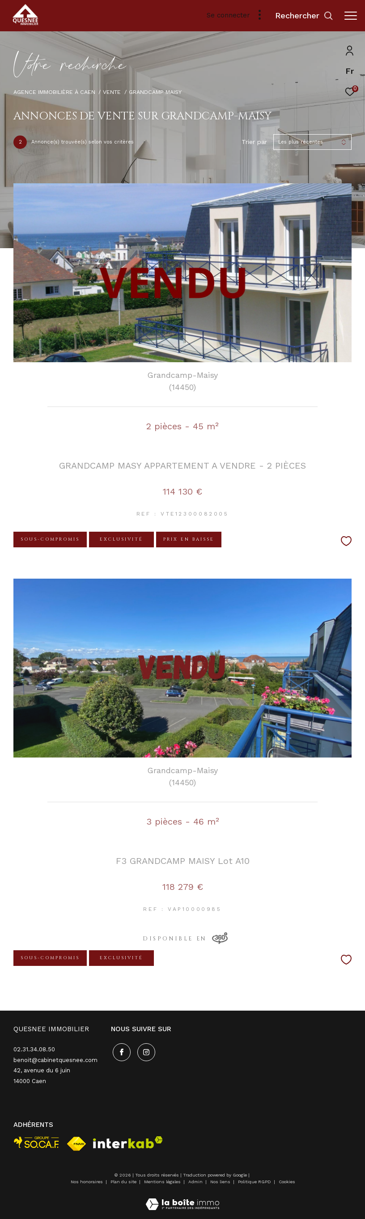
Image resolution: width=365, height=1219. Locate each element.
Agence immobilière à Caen (54, 92)
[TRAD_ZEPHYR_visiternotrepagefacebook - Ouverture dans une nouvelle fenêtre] (120, 1050)
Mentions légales (163, 1181)
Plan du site (124, 1181)
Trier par (254, 141)
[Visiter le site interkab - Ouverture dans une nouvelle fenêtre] (128, 1142)
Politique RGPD (254, 1181)
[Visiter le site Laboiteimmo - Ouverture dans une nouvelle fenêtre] (182, 1198)
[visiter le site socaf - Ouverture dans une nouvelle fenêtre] (36, 1142)
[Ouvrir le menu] (350, 15)
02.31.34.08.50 (34, 1049)
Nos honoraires (87, 1181)
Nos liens (221, 1181)
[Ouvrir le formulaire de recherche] (304, 15)
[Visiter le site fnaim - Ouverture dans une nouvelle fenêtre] (76, 1143)
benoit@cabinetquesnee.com (55, 1060)
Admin (196, 1181)
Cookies (287, 1181)
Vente (112, 92)
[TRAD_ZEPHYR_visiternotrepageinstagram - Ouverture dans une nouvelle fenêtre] (144, 1050)
